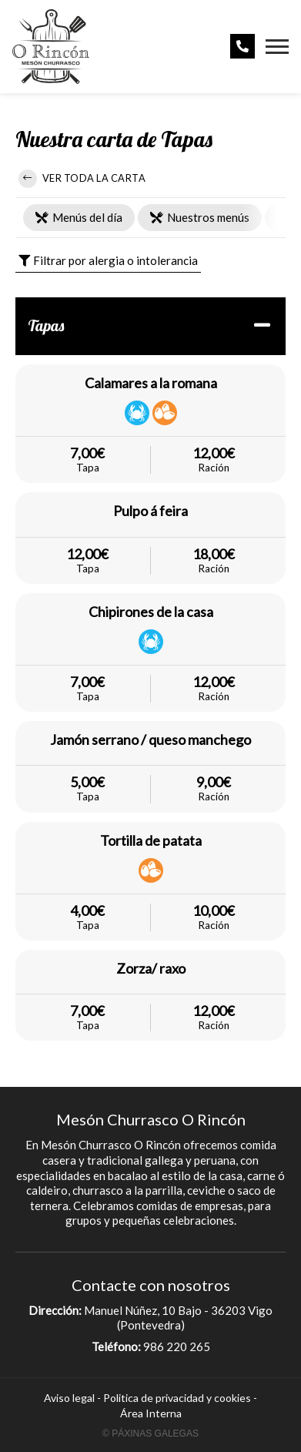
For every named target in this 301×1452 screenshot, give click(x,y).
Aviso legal (69, 1397)
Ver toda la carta (81, 178)
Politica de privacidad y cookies (177, 1397)
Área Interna (151, 1413)
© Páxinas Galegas (150, 1433)
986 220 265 (176, 1346)
